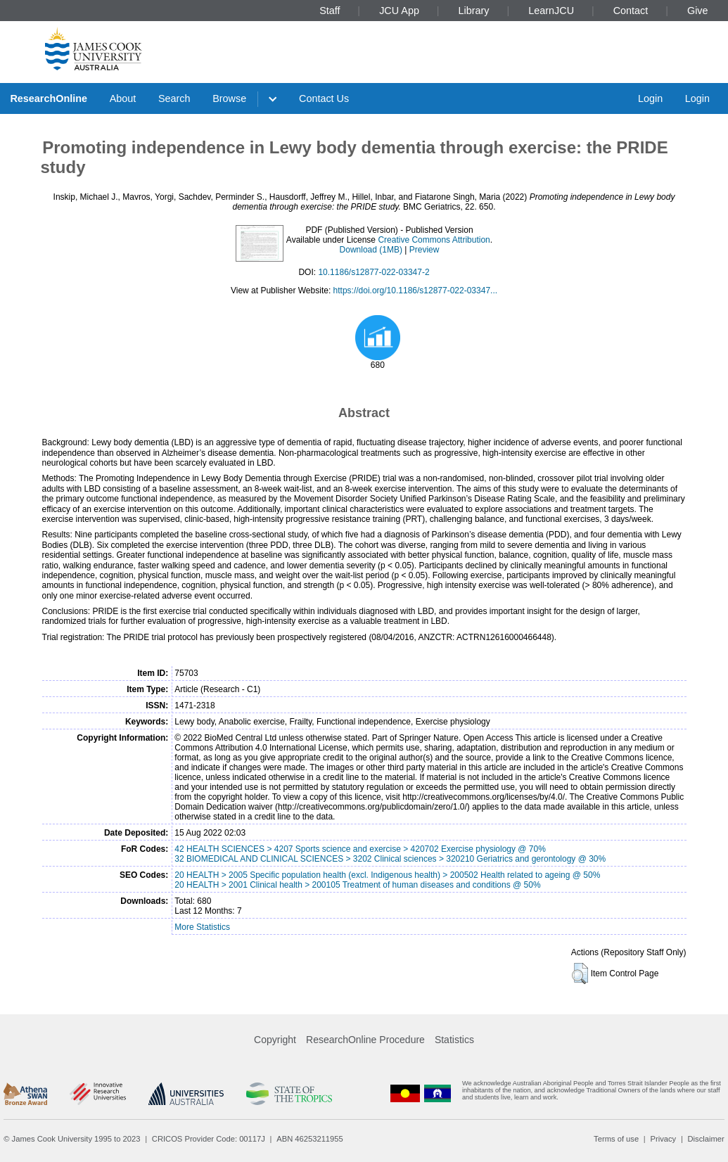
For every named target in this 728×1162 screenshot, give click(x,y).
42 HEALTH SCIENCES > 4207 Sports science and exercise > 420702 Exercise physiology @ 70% (360, 849)
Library (474, 10)
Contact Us (324, 98)
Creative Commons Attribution (434, 240)
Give (697, 10)
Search (174, 98)
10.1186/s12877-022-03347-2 (373, 272)
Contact (631, 10)
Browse (229, 98)
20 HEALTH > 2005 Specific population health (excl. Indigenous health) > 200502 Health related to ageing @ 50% (387, 875)
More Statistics (202, 927)
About (123, 98)
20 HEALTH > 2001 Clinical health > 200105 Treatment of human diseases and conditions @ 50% (357, 885)
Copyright (275, 1039)
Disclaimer (706, 1139)
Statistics (454, 1039)
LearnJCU (551, 10)
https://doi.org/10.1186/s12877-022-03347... (415, 290)
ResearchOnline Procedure (365, 1039)
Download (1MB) (371, 250)
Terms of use (616, 1139)
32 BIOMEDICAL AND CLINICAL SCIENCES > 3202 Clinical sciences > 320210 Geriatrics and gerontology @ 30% (390, 859)
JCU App (399, 10)
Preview (424, 250)
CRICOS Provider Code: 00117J (208, 1139)
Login (650, 98)
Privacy (663, 1139)
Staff (329, 10)
